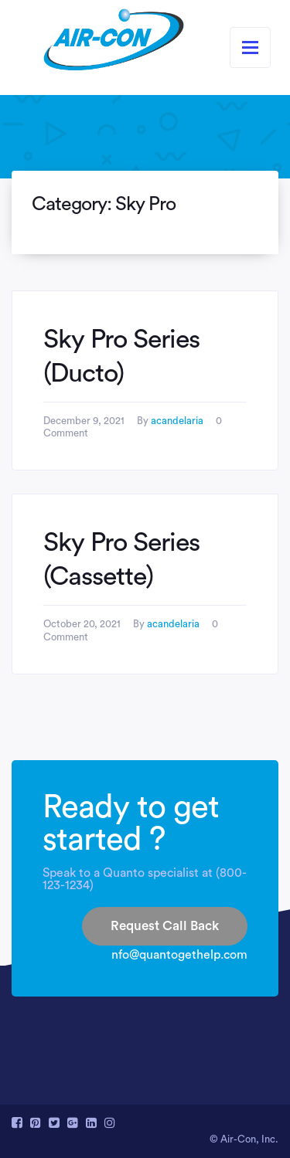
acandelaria (177, 421)
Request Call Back (165, 925)
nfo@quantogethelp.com (179, 955)
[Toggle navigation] (250, 47)
